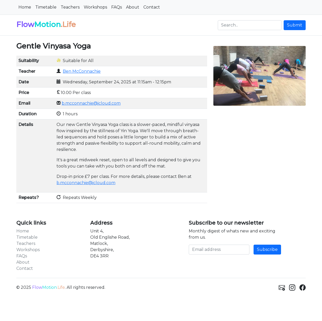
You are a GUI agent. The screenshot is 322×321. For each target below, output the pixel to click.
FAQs (116, 7)
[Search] (250, 25)
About (132, 7)
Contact (151, 7)
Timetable (46, 7)
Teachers (70, 7)
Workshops (95, 7)
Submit (294, 25)
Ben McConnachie (82, 71)
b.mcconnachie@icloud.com (91, 103)
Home (24, 7)
